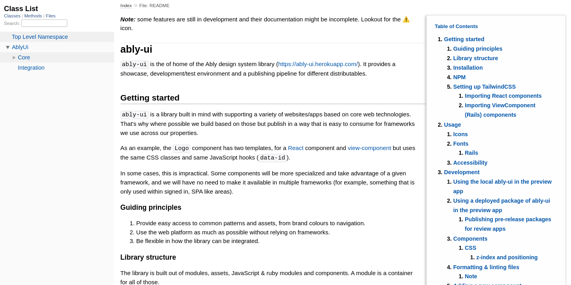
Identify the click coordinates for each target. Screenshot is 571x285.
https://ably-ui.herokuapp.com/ (318, 64)
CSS (470, 248)
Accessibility (470, 163)
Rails (471, 153)
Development (462, 172)
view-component (369, 147)
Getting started (464, 39)
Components (470, 239)
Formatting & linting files (486, 267)
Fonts (461, 144)
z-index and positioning (507, 257)
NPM (459, 77)
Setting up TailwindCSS (484, 87)
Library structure (475, 58)
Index (126, 5)
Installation (468, 68)
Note (471, 276)
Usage (452, 125)
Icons (460, 134)
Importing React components (503, 96)
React (295, 147)
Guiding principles (477, 49)
